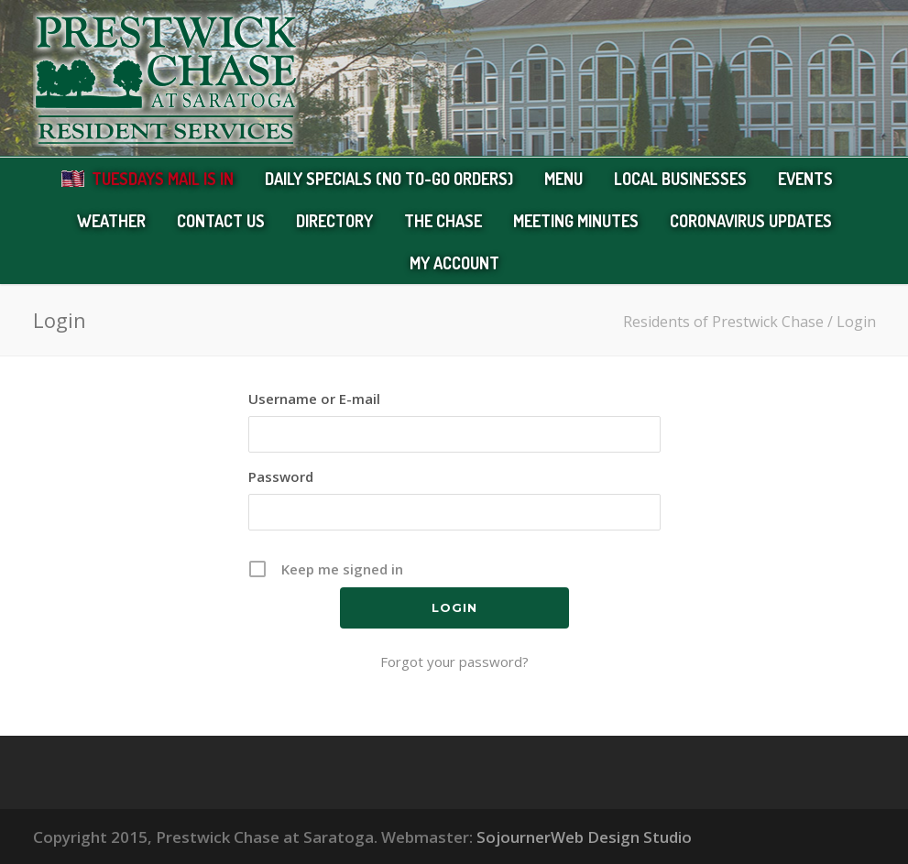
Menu (563, 179)
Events (805, 179)
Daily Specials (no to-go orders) (389, 179)
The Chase (443, 221)
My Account (454, 263)
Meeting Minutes (576, 221)
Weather (111, 221)
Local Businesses (680, 179)
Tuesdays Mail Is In (163, 179)
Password (280, 476)
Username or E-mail (314, 398)
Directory (334, 221)
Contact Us (221, 221)
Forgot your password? (454, 661)
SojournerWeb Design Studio (584, 837)
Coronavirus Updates (751, 221)
